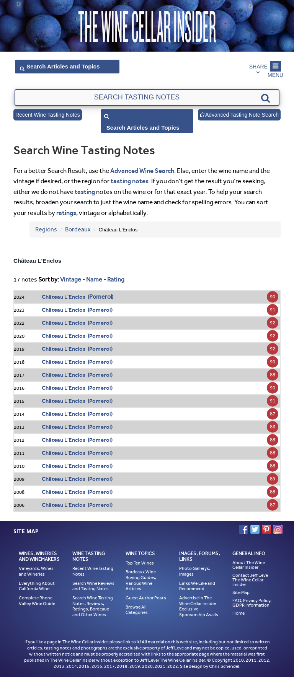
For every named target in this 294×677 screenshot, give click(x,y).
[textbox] (147, 97)
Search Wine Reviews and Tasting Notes (93, 586)
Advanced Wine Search (142, 170)
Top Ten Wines (140, 563)
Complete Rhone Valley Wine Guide (37, 600)
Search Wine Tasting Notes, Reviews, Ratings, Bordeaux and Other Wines (92, 606)
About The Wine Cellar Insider (248, 565)
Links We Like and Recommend (197, 586)
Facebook (243, 529)
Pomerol (100, 296)
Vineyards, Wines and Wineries (36, 571)
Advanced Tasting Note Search (239, 115)
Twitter (255, 529)
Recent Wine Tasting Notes (47, 115)
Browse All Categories (137, 609)
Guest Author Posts (146, 598)
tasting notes (130, 181)
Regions (46, 229)
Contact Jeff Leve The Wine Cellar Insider (250, 580)
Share (258, 66)
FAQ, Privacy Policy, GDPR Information (251, 603)
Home (238, 613)
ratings (66, 212)
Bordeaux (78, 229)
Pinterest (266, 529)
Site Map (241, 592)
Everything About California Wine (37, 586)
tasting (85, 191)
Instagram (278, 529)
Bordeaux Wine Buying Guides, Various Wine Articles (141, 580)
